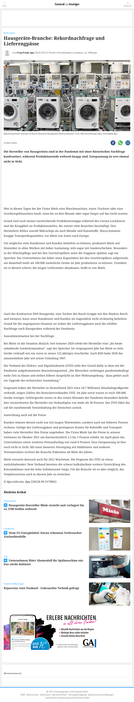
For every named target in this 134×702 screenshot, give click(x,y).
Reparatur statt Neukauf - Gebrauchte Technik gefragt (41, 588)
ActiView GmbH (81, 698)
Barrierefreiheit (59, 694)
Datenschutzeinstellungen (100, 694)
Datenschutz (32, 694)
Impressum (45, 694)
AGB (23, 694)
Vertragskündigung (77, 694)
